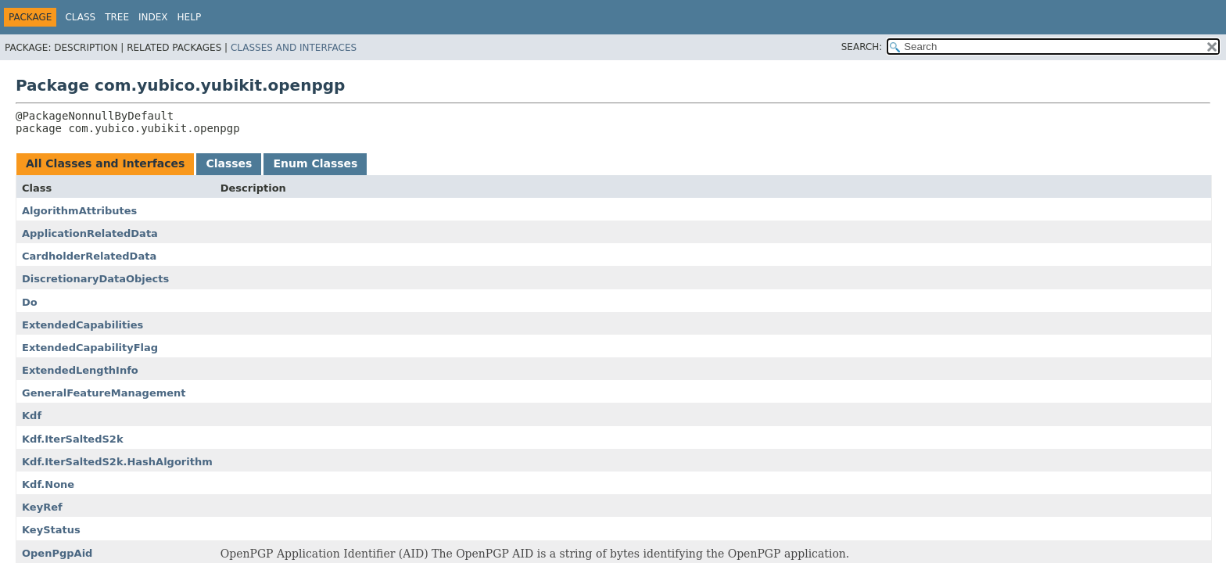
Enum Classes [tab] (315, 163)
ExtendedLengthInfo (80, 370)
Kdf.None (48, 484)
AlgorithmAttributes (79, 211)
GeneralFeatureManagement (104, 393)
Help (189, 17)
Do (30, 302)
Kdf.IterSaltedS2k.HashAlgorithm (117, 462)
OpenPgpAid (57, 553)
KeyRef (42, 507)
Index (153, 17)
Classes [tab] (229, 163)
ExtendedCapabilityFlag (90, 347)
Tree (117, 17)
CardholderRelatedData (89, 256)
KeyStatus (51, 530)
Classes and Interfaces (294, 47)
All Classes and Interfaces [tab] (105, 163)
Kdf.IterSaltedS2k (73, 439)
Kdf (31, 415)
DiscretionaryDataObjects (95, 279)
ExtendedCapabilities (82, 325)
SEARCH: (862, 46)
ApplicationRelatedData (90, 233)
